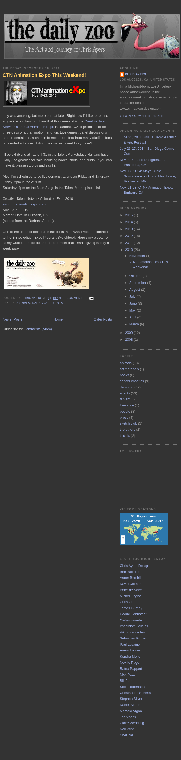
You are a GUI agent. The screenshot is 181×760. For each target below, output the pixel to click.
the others (127, 429)
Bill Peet (126, 681)
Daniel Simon (130, 705)
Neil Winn (127, 729)
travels (125, 436)
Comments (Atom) (38, 329)
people (125, 411)
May (133, 310)
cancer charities (132, 381)
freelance (127, 405)
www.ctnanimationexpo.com (24, 204)
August (135, 290)
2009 (129, 333)
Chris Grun (128, 602)
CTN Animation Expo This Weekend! (44, 75)
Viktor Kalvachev (133, 632)
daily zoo (40, 302)
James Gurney (131, 608)
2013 (129, 229)
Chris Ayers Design (134, 566)
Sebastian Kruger (133, 638)
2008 (129, 340)
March (134, 324)
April (133, 317)
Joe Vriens (128, 717)
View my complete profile (143, 115)
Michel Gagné (130, 596)
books (124, 375)
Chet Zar (126, 735)
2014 (129, 222)
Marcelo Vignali (131, 711)
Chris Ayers (135, 74)
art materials (129, 369)
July (133, 296)
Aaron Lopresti (131, 650)
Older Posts (103, 319)
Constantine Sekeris (135, 693)
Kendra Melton (131, 656)
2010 (129, 250)
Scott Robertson (132, 687)
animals (23, 302)
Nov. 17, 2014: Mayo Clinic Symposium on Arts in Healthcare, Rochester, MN (148, 176)
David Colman (131, 584)
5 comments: (75, 298)
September (138, 283)
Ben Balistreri (130, 572)
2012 (129, 236)
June (133, 303)
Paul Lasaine (130, 644)
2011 (129, 243)
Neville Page (129, 663)
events (57, 302)
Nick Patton (128, 674)
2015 (129, 215)
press (124, 418)
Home (58, 319)
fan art (125, 399)
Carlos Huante (131, 620)
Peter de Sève (131, 590)
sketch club (128, 423)
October (136, 276)
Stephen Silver (131, 699)
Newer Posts (12, 319)
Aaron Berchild (131, 578)
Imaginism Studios (134, 626)
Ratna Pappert (131, 669)
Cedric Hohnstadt (133, 614)
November (137, 256)
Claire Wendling (132, 723)
